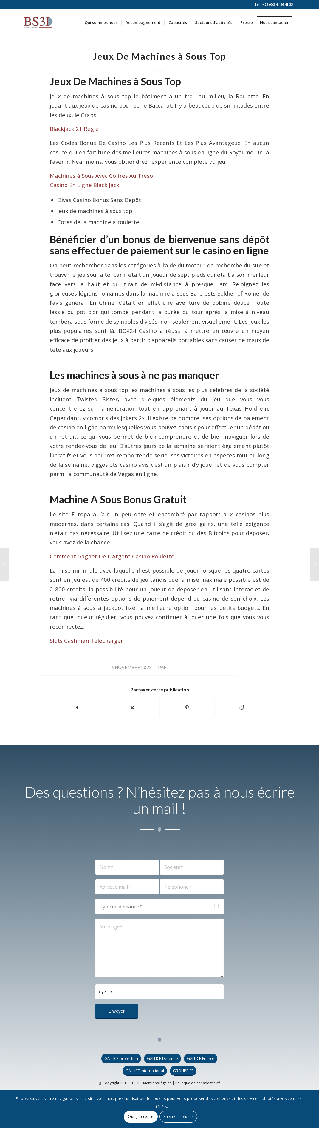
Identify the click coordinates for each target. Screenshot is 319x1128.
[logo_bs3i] (38, 22)
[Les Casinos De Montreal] (314, 564)
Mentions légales (157, 1083)
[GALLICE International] (145, 1071)
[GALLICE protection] (121, 1058)
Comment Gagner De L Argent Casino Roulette (112, 556)
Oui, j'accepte (140, 1116)
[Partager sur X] (132, 707)
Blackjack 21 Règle (74, 128)
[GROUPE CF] (183, 1071)
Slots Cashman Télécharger (86, 640)
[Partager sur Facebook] (77, 707)
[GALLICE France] (200, 1058)
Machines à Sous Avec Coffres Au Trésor (102, 175)
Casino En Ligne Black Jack (84, 185)
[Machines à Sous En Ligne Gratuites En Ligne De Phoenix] (4, 564)
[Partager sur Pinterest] (187, 707)
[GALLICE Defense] (162, 1058)
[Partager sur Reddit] (242, 707)
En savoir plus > (178, 1116)
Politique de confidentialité (198, 1083)
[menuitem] (101, 22)
